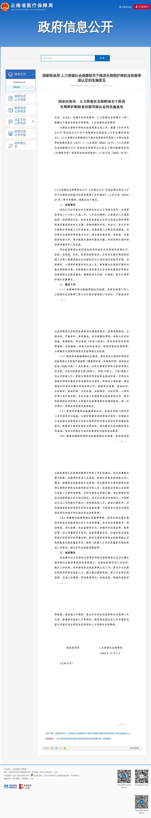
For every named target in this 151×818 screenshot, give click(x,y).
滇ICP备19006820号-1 (21, 776)
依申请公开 (17, 145)
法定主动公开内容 (21, 121)
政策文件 (21, 74)
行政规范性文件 (19, 82)
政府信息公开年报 (17, 133)
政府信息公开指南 (17, 98)
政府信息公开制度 (17, 109)
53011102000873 (50, 776)
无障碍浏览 (125, 7)
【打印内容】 (134, 748)
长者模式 (142, 6)
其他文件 (16, 87)
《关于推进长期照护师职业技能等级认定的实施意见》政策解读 (83, 739)
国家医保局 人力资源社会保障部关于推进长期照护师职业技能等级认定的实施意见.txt (92, 733)
